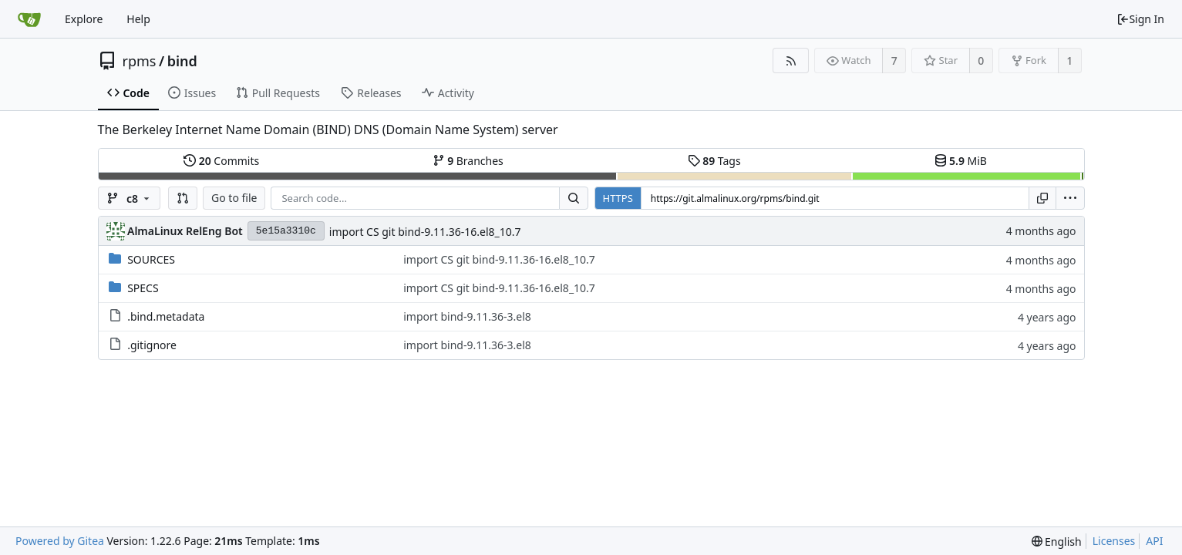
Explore (84, 19)
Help (138, 19)
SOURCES (151, 259)
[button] (182, 198)
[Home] (29, 19)
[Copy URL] (1042, 198)
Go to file (234, 197)
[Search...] (573, 198)
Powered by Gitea (59, 540)
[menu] (1070, 198)
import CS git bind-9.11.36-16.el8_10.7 (425, 231)
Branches (468, 160)
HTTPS (618, 198)
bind (182, 61)
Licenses (1114, 540)
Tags (714, 160)
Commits (221, 160)
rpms (140, 61)
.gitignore (152, 345)
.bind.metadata (165, 316)
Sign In (1140, 19)
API (1154, 540)
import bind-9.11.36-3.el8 (467, 316)
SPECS (142, 288)
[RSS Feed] (791, 60)
